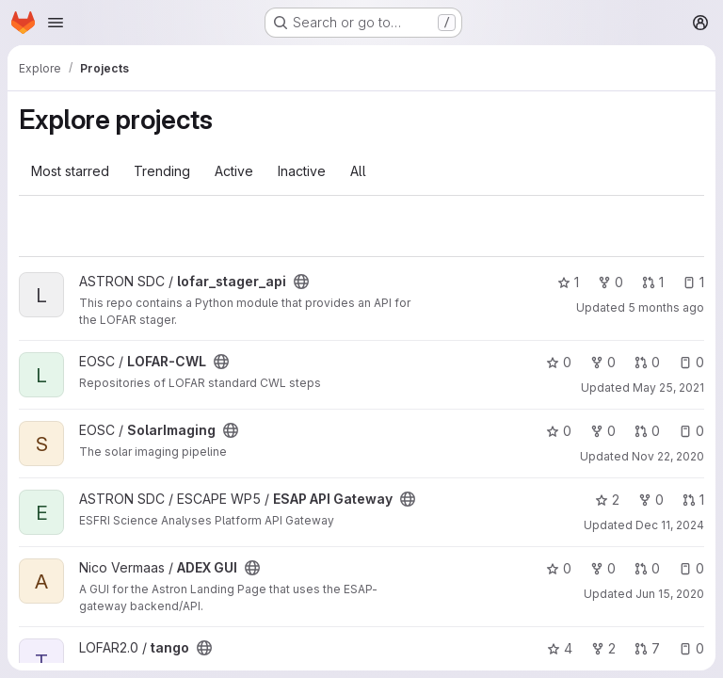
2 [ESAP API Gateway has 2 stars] (607, 500)
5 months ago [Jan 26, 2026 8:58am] (666, 307)
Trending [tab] (162, 171)
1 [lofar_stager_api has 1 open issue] (693, 282)
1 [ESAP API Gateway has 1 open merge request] (693, 500)
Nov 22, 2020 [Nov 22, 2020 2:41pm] (668, 456)
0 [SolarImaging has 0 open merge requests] (647, 431)
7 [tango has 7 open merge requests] (647, 648)
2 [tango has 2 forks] (603, 648)
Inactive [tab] (302, 171)
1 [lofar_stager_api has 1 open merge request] (653, 282)
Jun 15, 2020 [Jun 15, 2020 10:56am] (669, 594)
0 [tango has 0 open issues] (691, 648)
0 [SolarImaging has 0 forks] (603, 431)
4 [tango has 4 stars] (559, 648)
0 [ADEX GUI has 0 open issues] (691, 568)
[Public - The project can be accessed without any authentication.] (301, 281)
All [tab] (358, 171)
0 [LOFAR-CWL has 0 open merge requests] (647, 362)
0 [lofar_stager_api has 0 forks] (610, 282)
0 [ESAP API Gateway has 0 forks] (651, 500)
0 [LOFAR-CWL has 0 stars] (558, 362)
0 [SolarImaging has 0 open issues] (691, 431)
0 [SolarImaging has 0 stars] (558, 431)
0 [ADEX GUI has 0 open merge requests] (647, 568)
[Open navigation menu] (55, 23)
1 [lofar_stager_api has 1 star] (568, 282)
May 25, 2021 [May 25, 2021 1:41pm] (668, 387)
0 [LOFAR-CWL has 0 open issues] (691, 362)
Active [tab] (234, 171)
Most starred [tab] (70, 171)
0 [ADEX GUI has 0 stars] (558, 568)
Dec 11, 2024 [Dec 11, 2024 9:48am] (669, 525)
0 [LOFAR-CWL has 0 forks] (603, 362)
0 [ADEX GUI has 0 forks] (603, 568)
